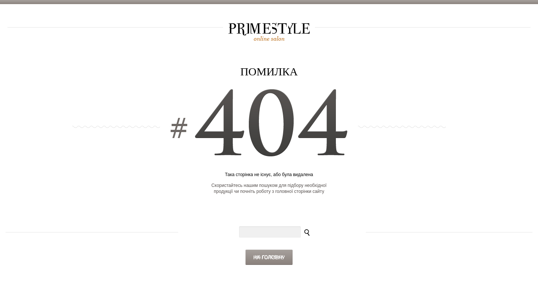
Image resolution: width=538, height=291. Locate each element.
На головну (269, 257)
